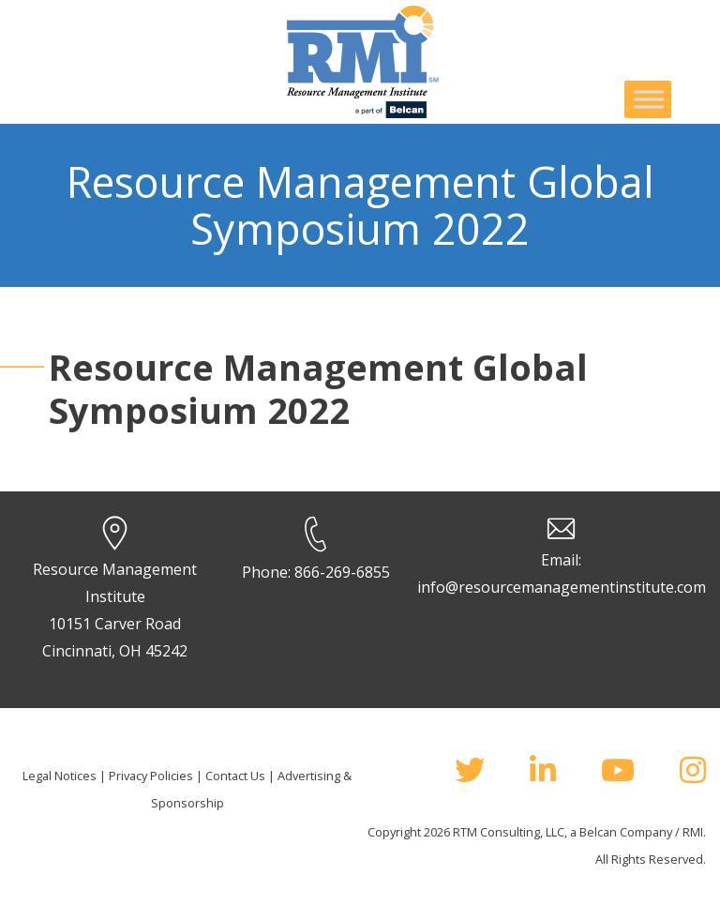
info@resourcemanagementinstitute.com (561, 587)
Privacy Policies (151, 775)
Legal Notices (59, 775)
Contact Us (235, 775)
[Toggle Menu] (649, 99)
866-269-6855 (342, 572)
